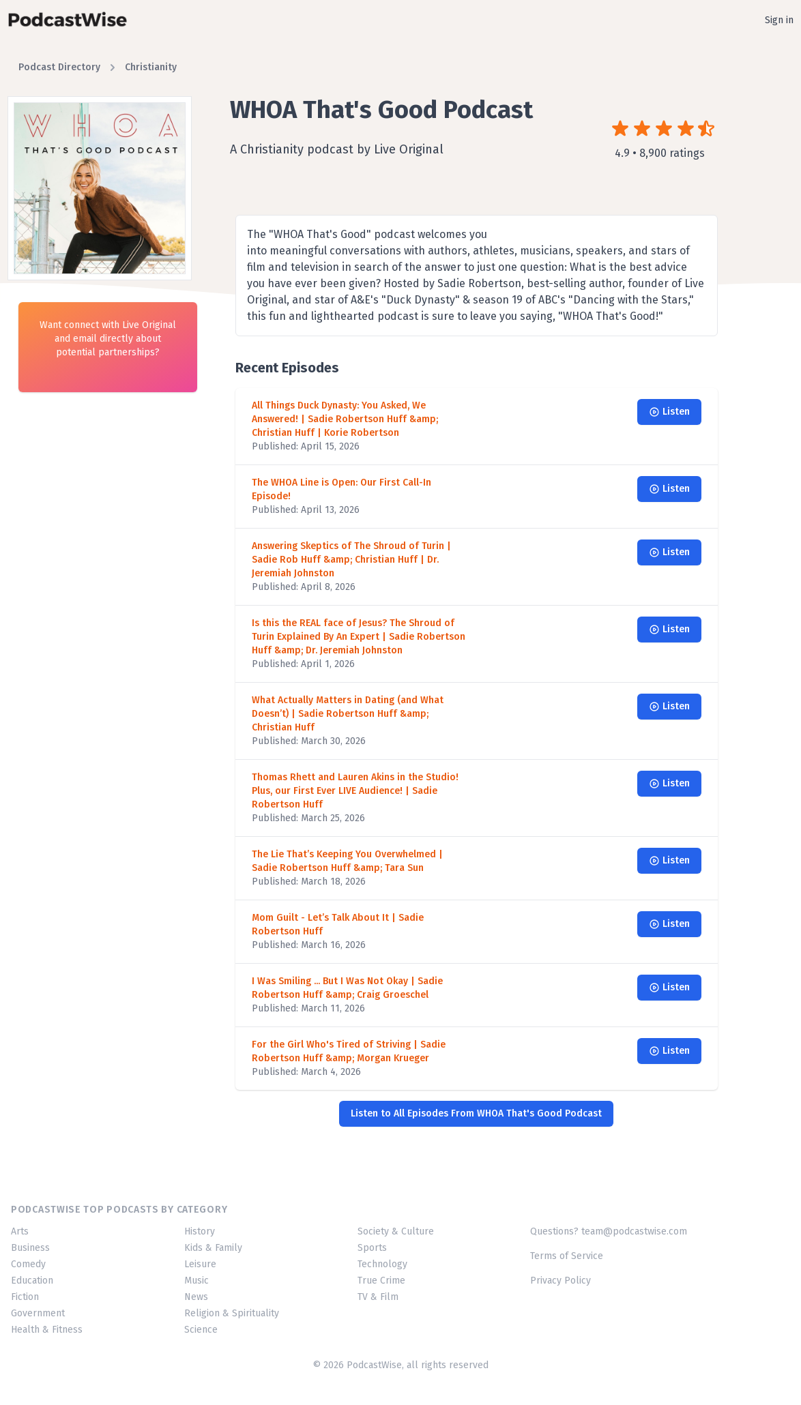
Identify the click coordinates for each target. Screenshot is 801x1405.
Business (30, 1248)
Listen (669, 411)
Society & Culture (396, 1231)
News (196, 1297)
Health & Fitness (47, 1329)
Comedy (28, 1264)
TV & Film (378, 1297)
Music (196, 1280)
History (199, 1231)
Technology (382, 1264)
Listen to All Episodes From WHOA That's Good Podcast (476, 1113)
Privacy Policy (560, 1280)
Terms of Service (566, 1256)
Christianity (151, 67)
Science (201, 1329)
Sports (372, 1248)
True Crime (381, 1280)
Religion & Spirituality (231, 1313)
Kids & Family (213, 1248)
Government (38, 1313)
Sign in (779, 20)
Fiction (25, 1297)
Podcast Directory (59, 67)
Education (32, 1280)
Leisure (200, 1264)
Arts (20, 1231)
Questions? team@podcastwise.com (608, 1231)
